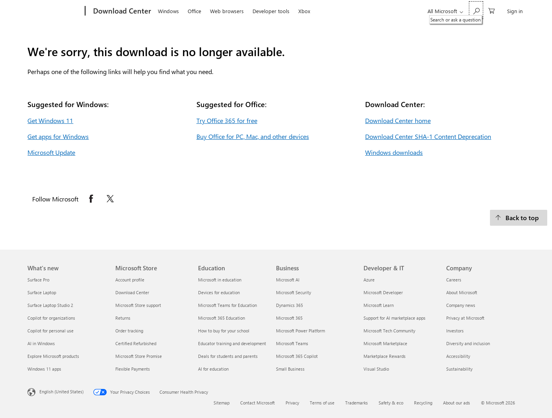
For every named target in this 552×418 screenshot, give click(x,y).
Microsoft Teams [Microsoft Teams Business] (292, 343)
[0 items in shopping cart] (491, 10)
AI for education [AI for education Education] (213, 369)
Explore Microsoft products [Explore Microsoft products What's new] (53, 356)
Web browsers (227, 11)
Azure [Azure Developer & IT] (369, 280)
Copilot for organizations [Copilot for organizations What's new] (51, 318)
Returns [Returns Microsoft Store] (122, 318)
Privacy (292, 403)
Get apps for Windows (58, 136)
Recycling (423, 403)
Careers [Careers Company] (453, 280)
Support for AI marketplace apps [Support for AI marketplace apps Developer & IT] (394, 318)
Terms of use (322, 403)
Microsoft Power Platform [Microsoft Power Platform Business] (300, 331)
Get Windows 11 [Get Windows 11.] (50, 120)
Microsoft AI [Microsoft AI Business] (287, 280)
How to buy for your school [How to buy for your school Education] (223, 331)
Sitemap (221, 403)
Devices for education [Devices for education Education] (219, 292)
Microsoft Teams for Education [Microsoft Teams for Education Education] (227, 305)
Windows (168, 11)
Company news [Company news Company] (460, 305)
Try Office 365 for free (226, 120)
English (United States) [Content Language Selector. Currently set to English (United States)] (61, 392)
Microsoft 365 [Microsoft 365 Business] (289, 318)
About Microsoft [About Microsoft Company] (461, 292)
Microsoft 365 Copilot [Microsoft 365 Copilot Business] (297, 356)
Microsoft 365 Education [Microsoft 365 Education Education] (221, 318)
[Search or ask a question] (476, 10)
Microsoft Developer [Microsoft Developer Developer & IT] (383, 292)
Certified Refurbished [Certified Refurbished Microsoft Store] (135, 343)
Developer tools (271, 11)
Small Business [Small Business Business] (290, 369)
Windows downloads (394, 152)
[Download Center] (121, 11)
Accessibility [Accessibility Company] (458, 356)
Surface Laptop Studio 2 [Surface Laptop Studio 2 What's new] (50, 305)
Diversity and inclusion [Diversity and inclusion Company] (468, 343)
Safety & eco (391, 403)
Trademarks (356, 403)
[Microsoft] (54, 11)
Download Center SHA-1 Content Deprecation (428, 136)
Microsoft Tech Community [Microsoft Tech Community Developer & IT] (389, 331)
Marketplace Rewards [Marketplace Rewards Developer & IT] (384, 356)
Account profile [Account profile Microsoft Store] (129, 280)
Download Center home (398, 120)
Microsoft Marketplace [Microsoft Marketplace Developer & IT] (385, 343)
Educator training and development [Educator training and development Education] (232, 343)
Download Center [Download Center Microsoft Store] (132, 292)
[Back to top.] (518, 218)
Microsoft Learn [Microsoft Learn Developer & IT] (378, 305)
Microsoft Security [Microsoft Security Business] (293, 292)
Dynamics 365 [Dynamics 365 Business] (289, 305)
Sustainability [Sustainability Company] (459, 369)
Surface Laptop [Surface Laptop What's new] (41, 292)
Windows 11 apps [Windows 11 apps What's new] (44, 369)
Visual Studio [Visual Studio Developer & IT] (376, 369)
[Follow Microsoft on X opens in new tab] (110, 198)
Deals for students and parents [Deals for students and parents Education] (228, 356)
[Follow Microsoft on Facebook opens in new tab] (91, 198)
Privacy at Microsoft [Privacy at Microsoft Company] (465, 318)
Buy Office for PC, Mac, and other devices (252, 136)
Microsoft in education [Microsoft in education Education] (219, 280)
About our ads (456, 403)
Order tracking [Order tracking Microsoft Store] (129, 331)
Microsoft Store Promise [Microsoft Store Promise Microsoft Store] (138, 356)
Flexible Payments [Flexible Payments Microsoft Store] (132, 369)
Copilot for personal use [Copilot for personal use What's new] (50, 331)
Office (194, 11)
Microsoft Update (51, 152)
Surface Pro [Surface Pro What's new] (38, 280)
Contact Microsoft (257, 403)
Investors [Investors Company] (455, 331)
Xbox (304, 11)
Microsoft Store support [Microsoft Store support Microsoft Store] (138, 305)
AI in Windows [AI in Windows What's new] (41, 343)
